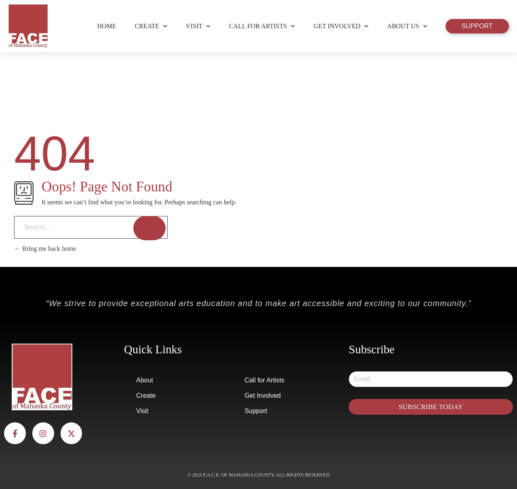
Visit (198, 26)
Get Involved (340, 26)
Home (106, 26)
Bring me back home (45, 248)
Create (151, 26)
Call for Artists (262, 26)
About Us (407, 26)
